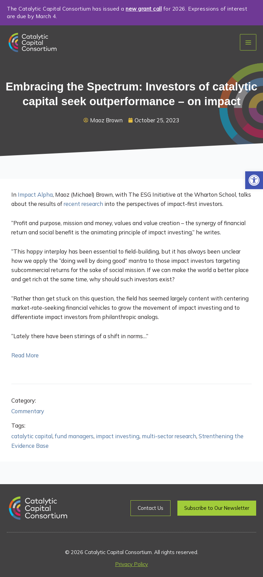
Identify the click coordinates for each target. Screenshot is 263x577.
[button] (254, 180)
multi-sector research (169, 436)
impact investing (117, 436)
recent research (83, 203)
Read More (25, 355)
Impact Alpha (35, 194)
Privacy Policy (131, 564)
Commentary (27, 411)
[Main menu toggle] (248, 42)
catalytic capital (31, 436)
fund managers (74, 436)
